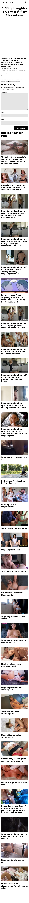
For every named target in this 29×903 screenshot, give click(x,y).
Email (3, 119)
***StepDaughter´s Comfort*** (10, 81)
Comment (4, 92)
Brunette (17, 58)
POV (2, 60)
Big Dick (11, 58)
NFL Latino (10, 2)
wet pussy (21, 64)
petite (17, 62)
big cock (7, 62)
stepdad (10, 64)
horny (12, 62)
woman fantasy (6, 66)
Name (3, 112)
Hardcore (23, 58)
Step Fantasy (15, 60)
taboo (15, 64)
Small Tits (7, 60)
